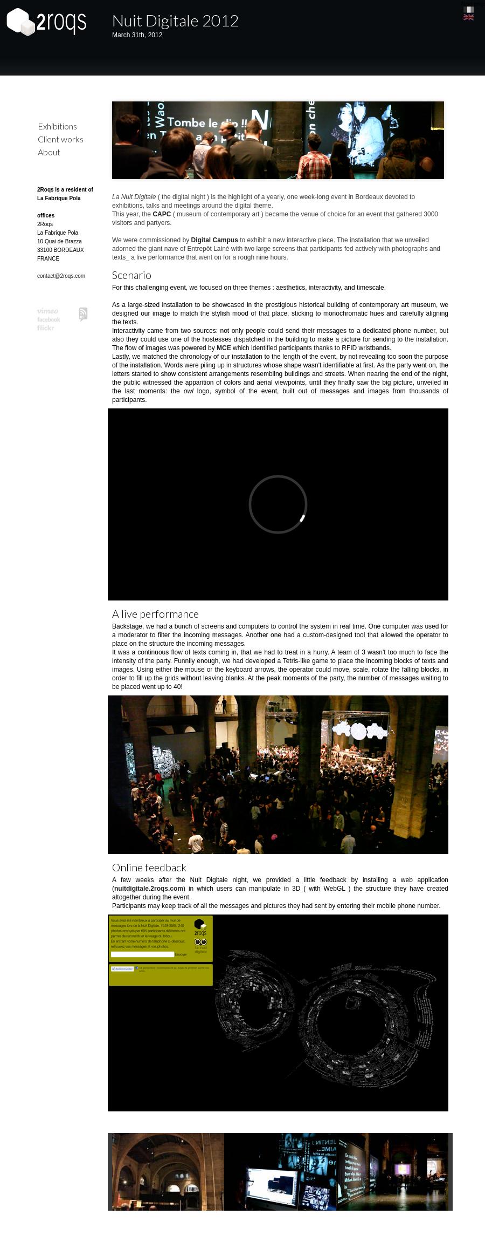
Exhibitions (57, 126)
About (49, 152)
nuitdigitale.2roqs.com (148, 888)
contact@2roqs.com (61, 276)
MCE (224, 348)
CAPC (162, 214)
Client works (61, 139)
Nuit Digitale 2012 (175, 20)
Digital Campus (214, 240)
